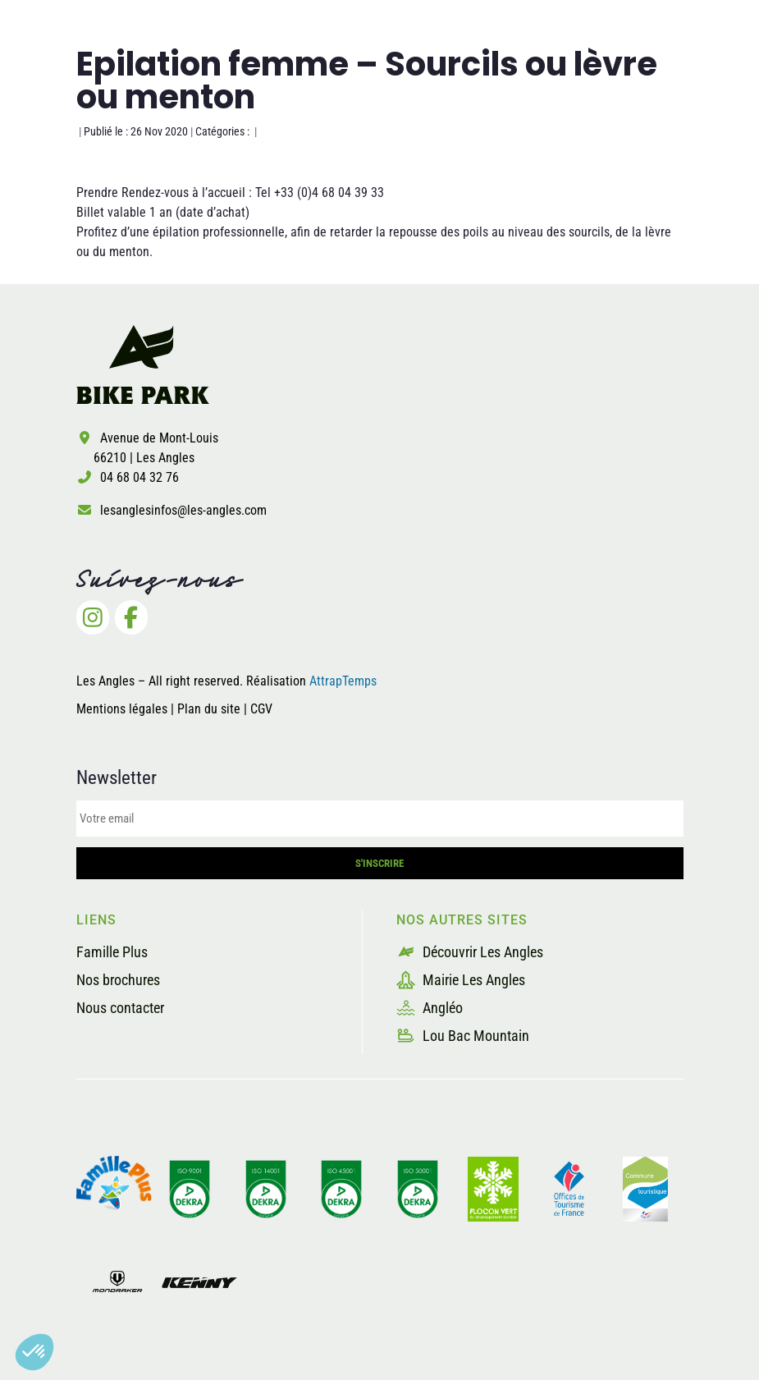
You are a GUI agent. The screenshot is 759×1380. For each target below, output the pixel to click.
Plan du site (210, 709)
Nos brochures (118, 979)
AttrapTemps (343, 681)
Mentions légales (121, 709)
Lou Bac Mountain (462, 1035)
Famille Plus (112, 951)
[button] (34, 1352)
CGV (261, 709)
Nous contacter (120, 1007)
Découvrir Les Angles (469, 951)
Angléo (429, 1007)
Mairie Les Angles (460, 979)
